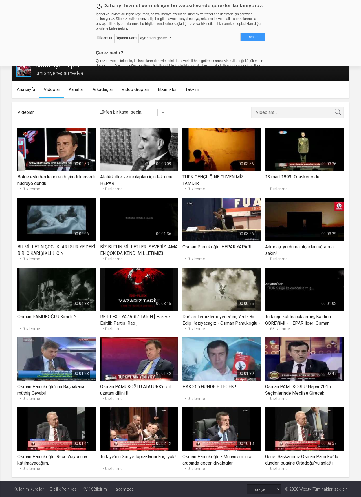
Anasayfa (27, 89)
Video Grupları (137, 89)
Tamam (252, 37)
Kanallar (77, 89)
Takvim (194, 89)
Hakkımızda (123, 489)
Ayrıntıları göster (153, 38)
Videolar (53, 89)
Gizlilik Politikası (64, 489)
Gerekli (104, 38)
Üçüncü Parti (126, 38)
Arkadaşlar (104, 89)
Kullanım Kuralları (29, 489)
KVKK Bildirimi (95, 489)
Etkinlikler (168, 89)
